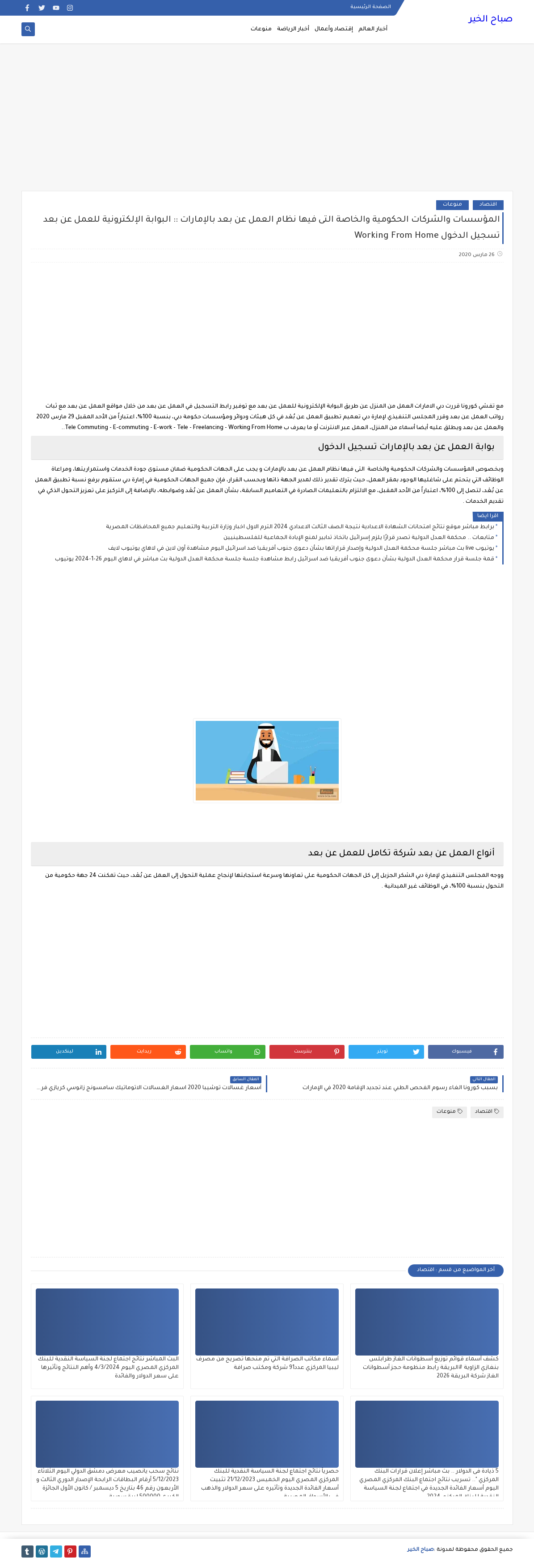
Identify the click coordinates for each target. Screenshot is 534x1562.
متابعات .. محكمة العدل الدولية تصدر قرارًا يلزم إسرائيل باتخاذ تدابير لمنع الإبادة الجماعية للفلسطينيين (358, 538)
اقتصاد (488, 205)
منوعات (261, 29)
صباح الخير (491, 20)
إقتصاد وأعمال (334, 29)
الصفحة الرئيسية (370, 7)
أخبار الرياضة (293, 29)
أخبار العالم (372, 29)
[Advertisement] (267, 121)
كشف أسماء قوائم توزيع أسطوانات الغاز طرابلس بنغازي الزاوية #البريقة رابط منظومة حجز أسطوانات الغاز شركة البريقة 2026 (431, 1368)
